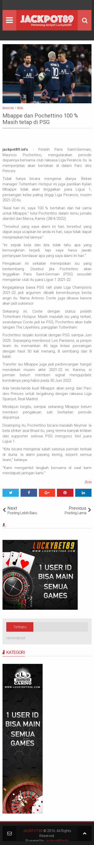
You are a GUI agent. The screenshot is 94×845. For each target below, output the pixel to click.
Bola (87, 482)
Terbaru (19, 627)
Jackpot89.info (57, 841)
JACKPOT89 (33, 831)
